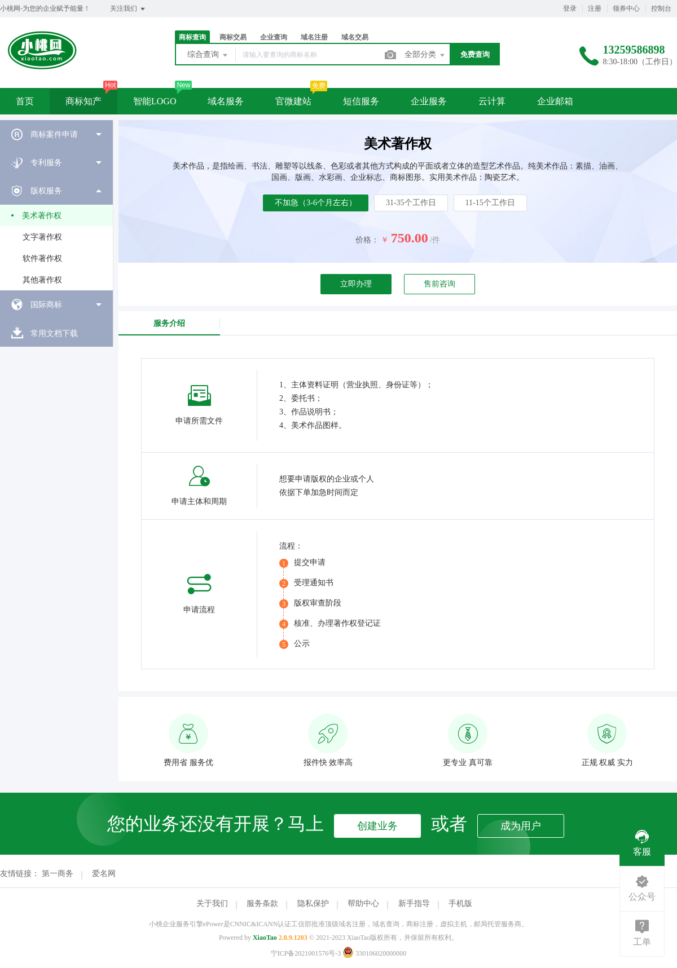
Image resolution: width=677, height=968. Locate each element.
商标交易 (233, 37)
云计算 (491, 101)
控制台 (661, 8)
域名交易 (354, 37)
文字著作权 (42, 237)
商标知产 (83, 101)
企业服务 (429, 101)
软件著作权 (42, 258)
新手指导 (414, 903)
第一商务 (57, 873)
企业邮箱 (555, 101)
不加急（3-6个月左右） (316, 202)
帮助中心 (363, 903)
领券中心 (626, 8)
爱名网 (104, 873)
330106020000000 (374, 953)
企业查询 (273, 37)
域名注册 (314, 37)
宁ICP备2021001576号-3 (306, 953)
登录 (570, 8)
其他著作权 (42, 280)
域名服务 (226, 101)
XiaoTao (265, 938)
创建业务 (377, 826)
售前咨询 (439, 284)
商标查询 (192, 37)
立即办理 (356, 284)
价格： (367, 240)
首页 (25, 101)
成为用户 (520, 826)
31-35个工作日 (411, 202)
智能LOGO (154, 101)
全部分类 (425, 55)
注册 (594, 8)
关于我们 (212, 903)
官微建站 (293, 101)
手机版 (460, 903)
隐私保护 (313, 903)
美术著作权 (41, 215)
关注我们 (128, 9)
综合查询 (208, 55)
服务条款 (262, 903)
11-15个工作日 (490, 202)
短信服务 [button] (361, 101)
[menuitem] (56, 134)
